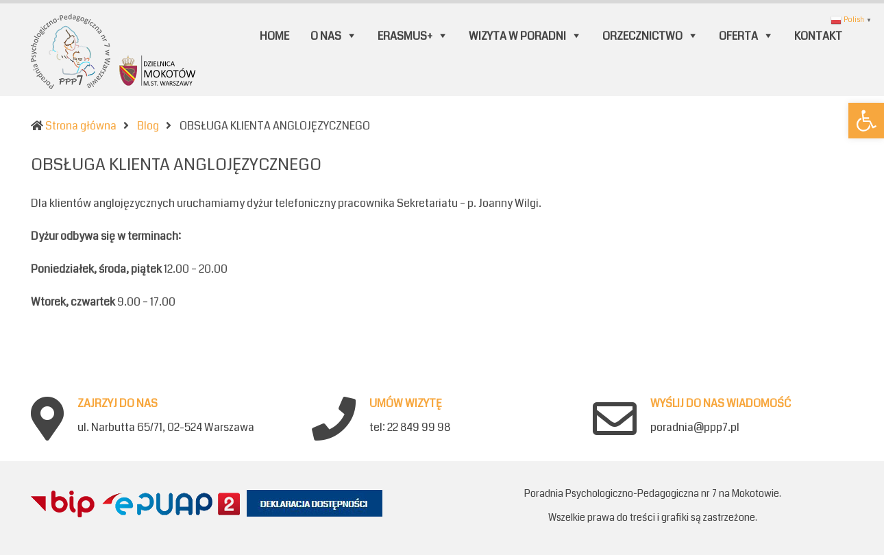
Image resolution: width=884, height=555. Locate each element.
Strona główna (80, 126)
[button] (866, 120)
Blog (148, 126)
